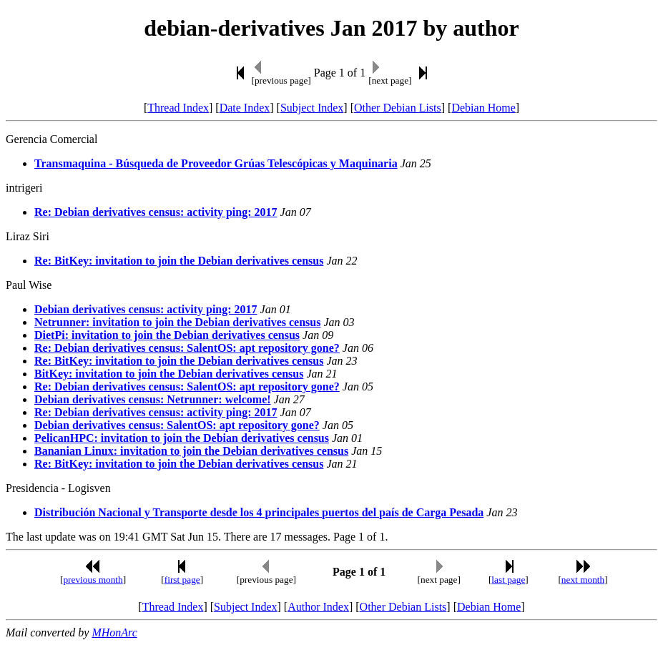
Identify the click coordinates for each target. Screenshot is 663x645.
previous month (92, 579)
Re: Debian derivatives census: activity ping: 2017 (156, 212)
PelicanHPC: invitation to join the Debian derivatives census (181, 438)
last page (508, 579)
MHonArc (114, 632)
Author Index (318, 607)
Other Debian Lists (397, 108)
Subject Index (311, 108)
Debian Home (483, 108)
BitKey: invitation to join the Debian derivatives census (168, 374)
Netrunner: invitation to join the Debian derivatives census (177, 322)
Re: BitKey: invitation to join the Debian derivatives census (178, 261)
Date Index (245, 108)
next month (582, 579)
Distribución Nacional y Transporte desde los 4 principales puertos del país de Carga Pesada (258, 512)
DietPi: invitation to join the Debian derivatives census (167, 335)
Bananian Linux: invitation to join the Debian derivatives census (191, 451)
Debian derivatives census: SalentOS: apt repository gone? (177, 425)
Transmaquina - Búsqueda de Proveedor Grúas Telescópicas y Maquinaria (216, 163)
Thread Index (178, 108)
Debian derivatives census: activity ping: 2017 (145, 309)
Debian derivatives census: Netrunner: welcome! (152, 399)
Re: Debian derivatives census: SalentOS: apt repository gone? (187, 348)
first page (182, 579)
